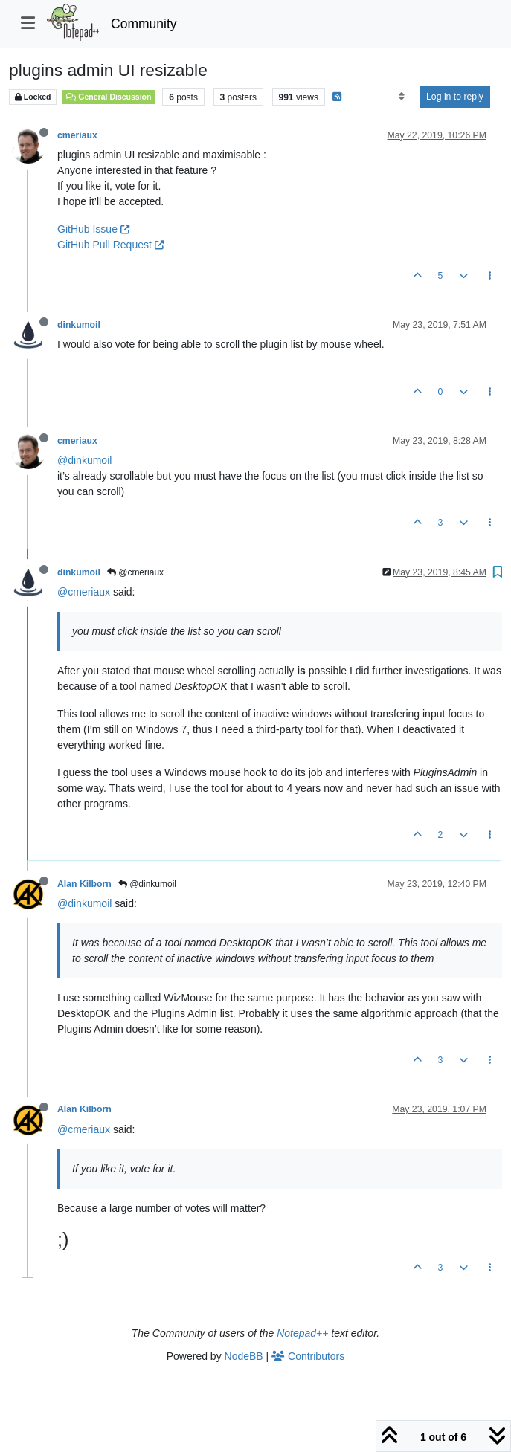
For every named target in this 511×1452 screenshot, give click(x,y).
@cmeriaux (135, 572)
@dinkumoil (84, 460)
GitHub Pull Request (110, 245)
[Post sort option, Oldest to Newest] (401, 96)
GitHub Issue (93, 229)
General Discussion (108, 96)
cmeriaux (77, 135)
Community (144, 23)
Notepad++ (302, 1333)
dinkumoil (78, 325)
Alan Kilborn (84, 884)
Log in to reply (454, 96)
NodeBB (244, 1356)
